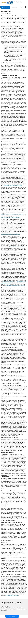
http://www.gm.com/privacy (12, 595)
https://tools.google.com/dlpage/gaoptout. (10, 234)
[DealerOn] (4, 606)
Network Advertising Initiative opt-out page (15, 285)
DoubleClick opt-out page (8, 281)
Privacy (18, 607)
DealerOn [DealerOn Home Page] (11, 607)
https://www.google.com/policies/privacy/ (13, 185)
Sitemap (15, 607)
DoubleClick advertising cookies (16, 246)
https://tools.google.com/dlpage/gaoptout (10, 217)
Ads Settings (23, 271)
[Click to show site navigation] (25, 7)
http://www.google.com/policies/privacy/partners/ (12, 214)
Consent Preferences (12, 616)
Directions (14, 7)
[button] (5, 7)
